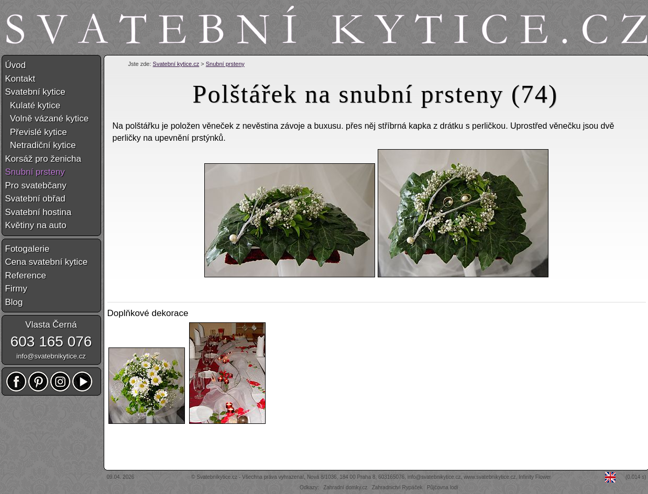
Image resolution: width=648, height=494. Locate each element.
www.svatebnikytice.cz (489, 477)
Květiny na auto (36, 225)
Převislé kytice (36, 132)
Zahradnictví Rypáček (397, 487)
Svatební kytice (35, 92)
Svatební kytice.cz (176, 64)
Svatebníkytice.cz (216, 477)
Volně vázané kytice (47, 119)
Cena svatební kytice (46, 262)
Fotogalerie (27, 249)
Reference (25, 275)
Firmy (16, 289)
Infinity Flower (535, 477)
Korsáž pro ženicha (43, 159)
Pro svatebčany (36, 185)
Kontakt (20, 79)
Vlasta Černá (50, 325)
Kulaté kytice (33, 105)
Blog (14, 302)
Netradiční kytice (40, 145)
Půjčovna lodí (442, 487)
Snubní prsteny (225, 64)
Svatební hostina (38, 212)
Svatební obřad (35, 199)
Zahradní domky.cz (345, 487)
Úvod (15, 65)
